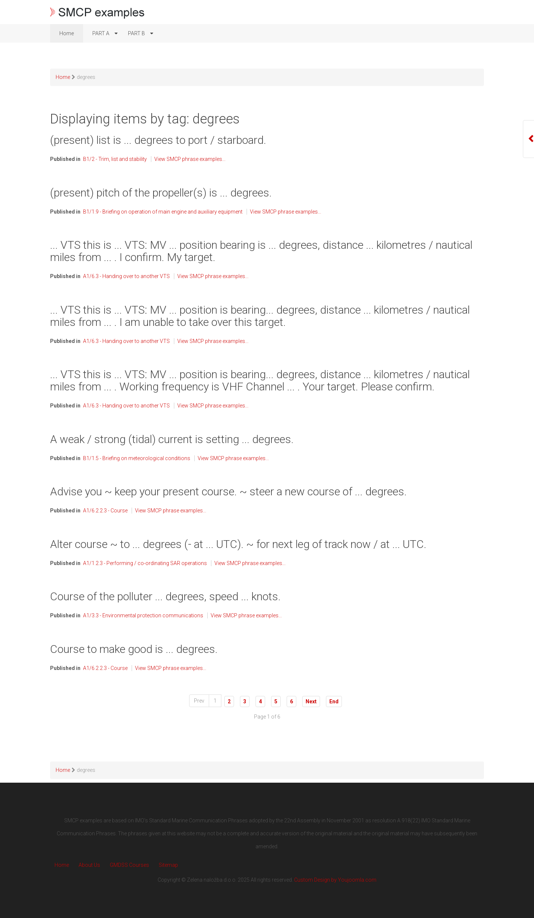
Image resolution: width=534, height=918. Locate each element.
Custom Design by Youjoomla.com (335, 880)
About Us (89, 865)
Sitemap (168, 865)
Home (62, 865)
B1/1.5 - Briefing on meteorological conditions (136, 458)
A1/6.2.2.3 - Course (105, 511)
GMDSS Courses (129, 865)
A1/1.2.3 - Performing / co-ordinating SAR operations (145, 563)
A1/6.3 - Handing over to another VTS (126, 276)
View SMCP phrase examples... (189, 159)
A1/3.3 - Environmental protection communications (143, 615)
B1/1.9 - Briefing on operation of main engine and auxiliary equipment (163, 212)
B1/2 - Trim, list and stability (115, 159)
